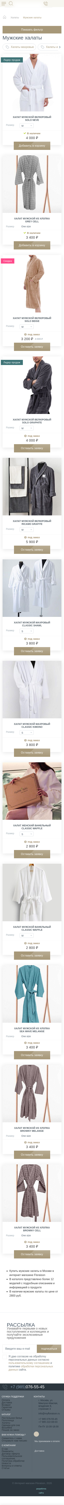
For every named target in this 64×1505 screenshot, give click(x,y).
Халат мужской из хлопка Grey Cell (32, 220)
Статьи (5, 1468)
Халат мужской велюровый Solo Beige (32, 319)
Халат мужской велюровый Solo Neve (32, 118)
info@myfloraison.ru (49, 1413)
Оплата (6, 1400)
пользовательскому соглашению (29, 1362)
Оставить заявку (32, 346)
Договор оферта (11, 1453)
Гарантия (7, 1407)
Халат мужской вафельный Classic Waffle (32, 928)
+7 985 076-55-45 (48, 1419)
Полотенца (8, 1420)
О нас (5, 1449)
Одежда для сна (11, 1425)
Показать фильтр (32, 29)
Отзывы (6, 1410)
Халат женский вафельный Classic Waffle (32, 827)
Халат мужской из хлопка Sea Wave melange (32, 1030)
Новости (6, 1463)
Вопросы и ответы (12, 1465)
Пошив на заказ (10, 1430)
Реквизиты (7, 1451)
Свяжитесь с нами (12, 1438)
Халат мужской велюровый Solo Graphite (32, 421)
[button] (59, 47)
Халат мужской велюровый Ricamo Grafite (32, 522)
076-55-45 (23, 1386)
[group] (32, 84)
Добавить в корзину (32, 145)
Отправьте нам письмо (14, 1440)
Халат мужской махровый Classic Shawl (32, 624)
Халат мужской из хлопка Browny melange (32, 1129)
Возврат (6, 1405)
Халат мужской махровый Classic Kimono (32, 725)
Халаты (6, 1423)
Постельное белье (12, 1418)
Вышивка (7, 1427)
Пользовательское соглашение (12, 1457)
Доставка (7, 1402)
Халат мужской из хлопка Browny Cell (32, 1229)
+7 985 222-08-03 (48, 1422)
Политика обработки (13, 1461)
